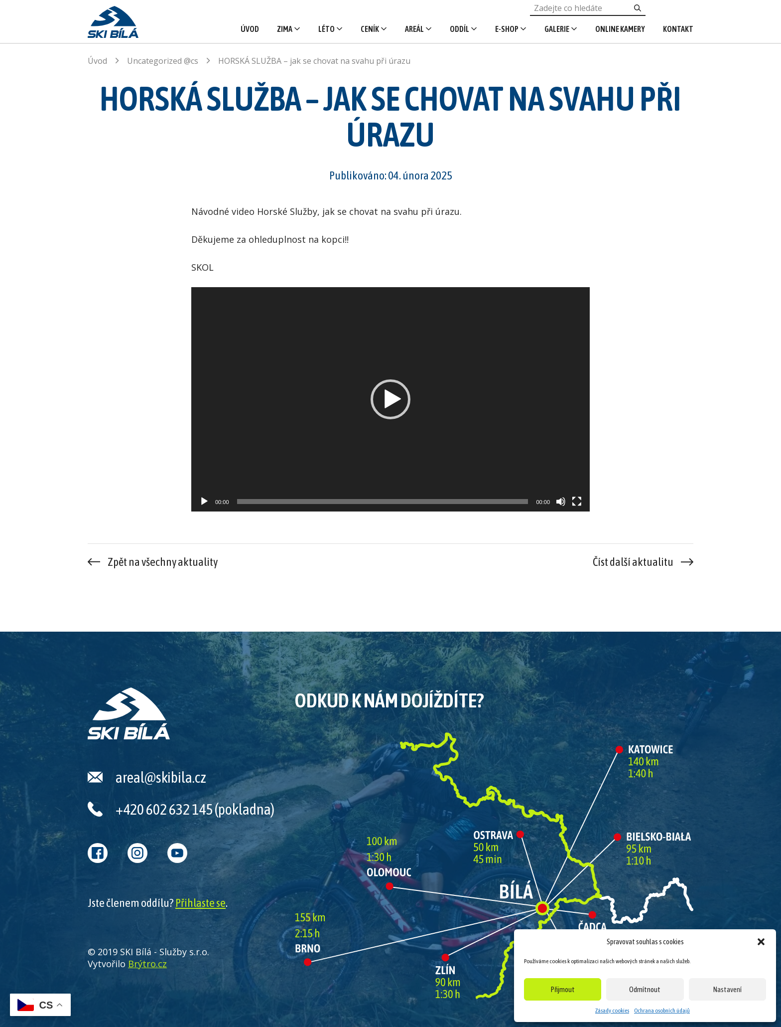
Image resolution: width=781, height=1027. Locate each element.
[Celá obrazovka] (577, 502)
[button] (761, 942)
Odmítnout (644, 989)
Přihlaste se (200, 902)
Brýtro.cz (147, 964)
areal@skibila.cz (161, 777)
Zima (284, 28)
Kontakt (678, 28)
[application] (390, 399)
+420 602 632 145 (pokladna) (195, 809)
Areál (414, 28)
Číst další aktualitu (633, 562)
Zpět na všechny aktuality (163, 562)
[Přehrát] (204, 502)
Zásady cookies (612, 1010)
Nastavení (727, 989)
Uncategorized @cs (162, 60)
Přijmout (563, 989)
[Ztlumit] (561, 502)
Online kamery (620, 28)
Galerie (556, 28)
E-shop (507, 28)
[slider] (382, 501)
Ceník (370, 28)
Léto (326, 28)
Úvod (250, 28)
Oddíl (459, 28)
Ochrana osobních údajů (662, 1010)
